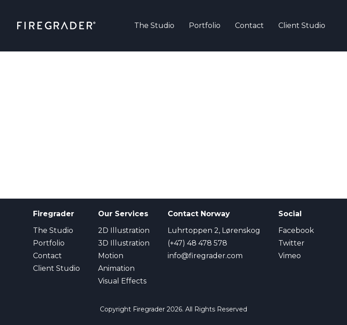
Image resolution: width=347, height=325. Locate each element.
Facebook (296, 230)
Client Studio (301, 25)
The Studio (154, 25)
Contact (249, 25)
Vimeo (289, 255)
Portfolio (204, 25)
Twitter (291, 243)
